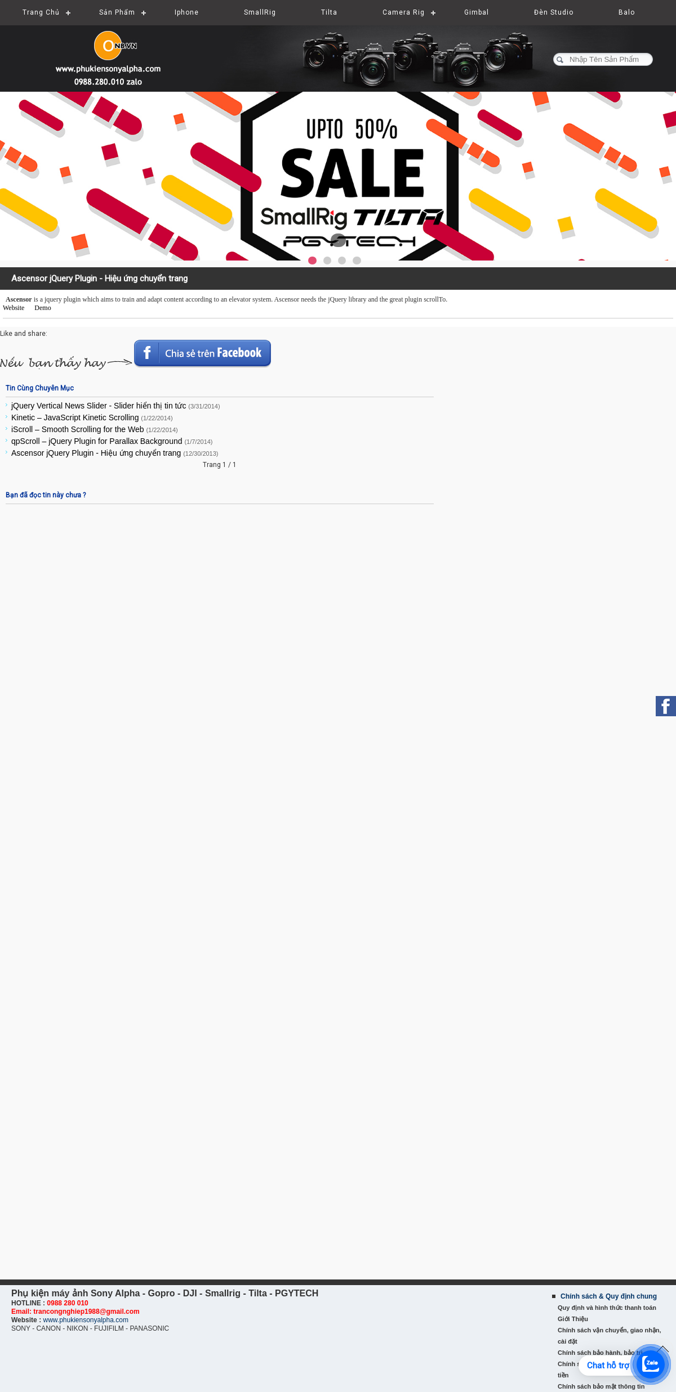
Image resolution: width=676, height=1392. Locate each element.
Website (13, 308)
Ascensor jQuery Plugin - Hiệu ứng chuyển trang (115, 452)
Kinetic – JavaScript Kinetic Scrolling (92, 417)
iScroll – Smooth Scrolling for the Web (94, 429)
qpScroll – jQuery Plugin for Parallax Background (112, 441)
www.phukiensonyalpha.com (85, 1320)
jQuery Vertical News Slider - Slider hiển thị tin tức (115, 405)
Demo (42, 308)
